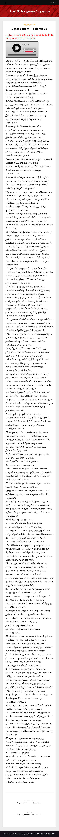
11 (40, 34)
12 (43, 34)
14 (49, 34)
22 (25, 38)
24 (31, 38)
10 (37, 34)
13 (46, 34)
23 (28, 38)
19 (16, 38)
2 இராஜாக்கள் (29, 25)
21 (22, 38)
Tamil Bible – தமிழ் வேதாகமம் (29, 11)
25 (34, 38)
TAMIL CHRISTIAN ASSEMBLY (45, 834)
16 (6, 38)
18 (13, 38)
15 (52, 34)
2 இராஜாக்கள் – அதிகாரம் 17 (29, 803)
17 (10, 38)
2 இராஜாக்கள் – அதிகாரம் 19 (29, 814)
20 (19, 38)
